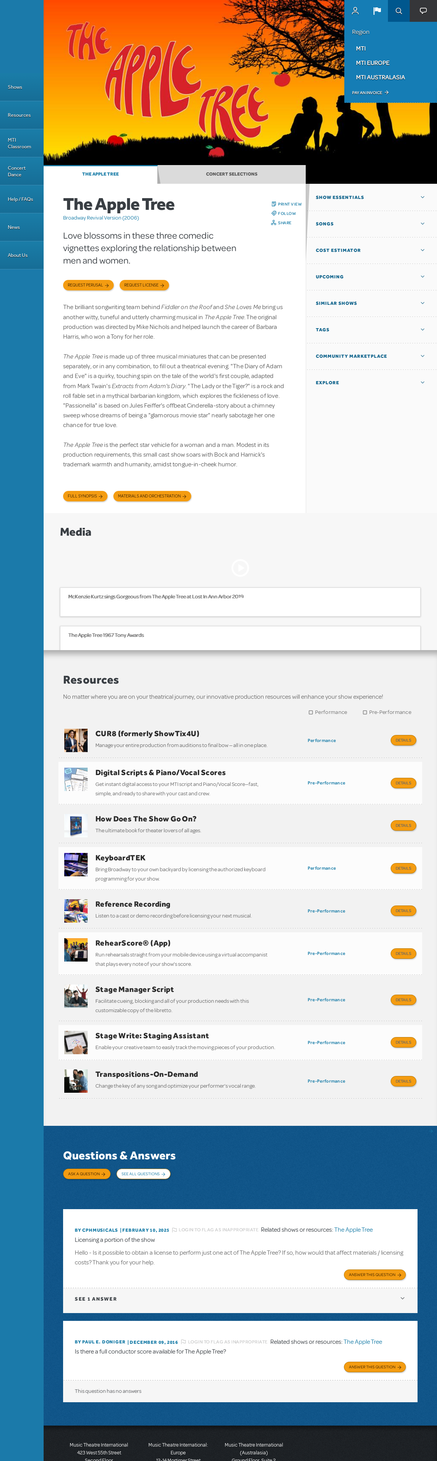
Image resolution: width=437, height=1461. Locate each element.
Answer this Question (372, 1226)
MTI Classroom (19, 143)
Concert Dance (17, 171)
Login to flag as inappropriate (219, 1183)
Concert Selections (231, 174)
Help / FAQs (20, 199)
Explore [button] (327, 382)
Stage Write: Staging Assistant (152, 1008)
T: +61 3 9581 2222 (254, 1441)
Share (285, 222)
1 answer (96, 1251)
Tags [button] (323, 329)
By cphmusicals (96, 1184)
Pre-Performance (390, 712)
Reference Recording (133, 888)
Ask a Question (84, 1139)
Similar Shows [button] (336, 303)
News (14, 227)
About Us (18, 255)
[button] (377, 11)
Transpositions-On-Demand (146, 1043)
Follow (287, 213)
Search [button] (399, 11)
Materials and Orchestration (149, 496)
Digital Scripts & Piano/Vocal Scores (160, 768)
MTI (361, 48)
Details (403, 740)
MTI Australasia (380, 77)
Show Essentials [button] (340, 197)
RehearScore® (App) (133, 923)
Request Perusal (85, 285)
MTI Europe (372, 63)
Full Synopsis (82, 496)
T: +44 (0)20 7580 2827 (178, 1426)
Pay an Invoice (367, 92)
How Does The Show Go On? (146, 811)
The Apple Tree (100, 174)
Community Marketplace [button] (351, 356)
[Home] (22, 36)
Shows (15, 87)
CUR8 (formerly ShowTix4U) (147, 733)
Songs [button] (325, 224)
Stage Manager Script (134, 965)
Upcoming (330, 277)
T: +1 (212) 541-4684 (99, 1426)
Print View (290, 204)
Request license (141, 285)
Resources (19, 115)
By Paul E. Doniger (100, 1293)
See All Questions (141, 1139)
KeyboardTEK (120, 846)
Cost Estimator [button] (338, 250)
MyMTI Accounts (355, 11)
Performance (331, 712)
